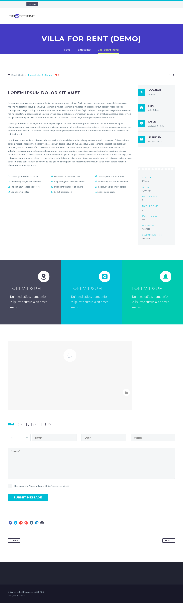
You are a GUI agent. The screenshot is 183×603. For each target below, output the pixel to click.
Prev (13, 540)
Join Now (32, 4)
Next (169, 540)
